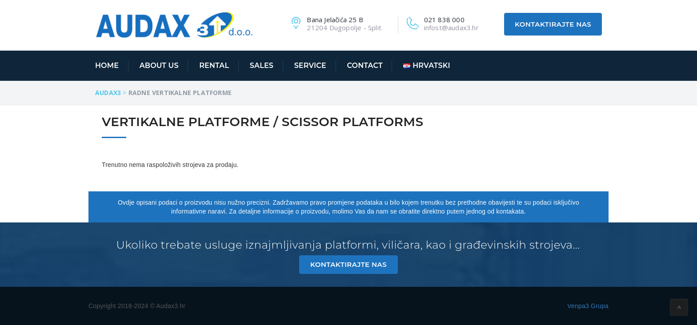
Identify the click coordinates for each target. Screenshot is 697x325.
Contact (365, 65)
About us (159, 65)
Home (107, 65)
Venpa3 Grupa (588, 305)
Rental (214, 65)
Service (310, 65)
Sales (261, 65)
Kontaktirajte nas (553, 24)
